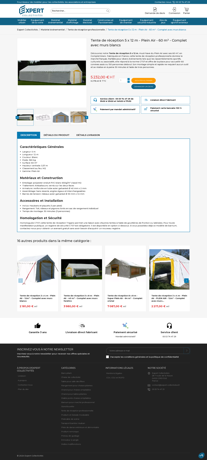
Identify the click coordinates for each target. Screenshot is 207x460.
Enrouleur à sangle (70, 440)
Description (29, 135)
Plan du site (23, 389)
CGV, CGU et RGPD (115, 377)
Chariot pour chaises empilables (76, 390)
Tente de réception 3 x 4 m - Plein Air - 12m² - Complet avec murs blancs (37, 298)
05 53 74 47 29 (183, 2)
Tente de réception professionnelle (77, 410)
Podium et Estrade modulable (75, 415)
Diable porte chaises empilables (76, 398)
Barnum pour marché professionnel (78, 402)
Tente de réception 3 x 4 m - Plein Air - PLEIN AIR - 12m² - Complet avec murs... (169, 298)
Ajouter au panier (143, 80)
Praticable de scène (70, 419)
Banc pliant (66, 373)
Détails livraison (88, 135)
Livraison (22, 376)
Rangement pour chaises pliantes (76, 385)
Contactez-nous (25, 385)
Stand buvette (67, 406)
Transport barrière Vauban (73, 423)
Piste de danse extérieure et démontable (80, 427)
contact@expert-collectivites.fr (166, 385)
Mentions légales (114, 373)
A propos (22, 380)
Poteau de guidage (70, 436)
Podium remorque (70, 431)
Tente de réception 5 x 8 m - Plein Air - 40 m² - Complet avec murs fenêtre (81, 298)
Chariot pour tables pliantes (74, 394)
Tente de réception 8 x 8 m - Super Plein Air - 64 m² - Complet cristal (124, 298)
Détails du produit (56, 135)
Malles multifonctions (71, 444)
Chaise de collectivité (70, 377)
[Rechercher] (80, 10)
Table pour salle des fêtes (72, 381)
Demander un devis (143, 86)
